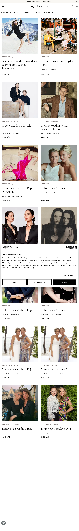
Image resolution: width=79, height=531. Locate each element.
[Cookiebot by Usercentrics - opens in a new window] (68, 247)
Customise (39, 282)
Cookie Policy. (29, 268)
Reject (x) (14, 282)
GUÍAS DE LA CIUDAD (22, 13)
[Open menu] (3, 6)
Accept (64, 282)
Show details (68, 276)
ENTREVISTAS (48, 13)
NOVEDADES (6, 13)
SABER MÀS (6, 75)
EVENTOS (36, 13)
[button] (77, 1)
